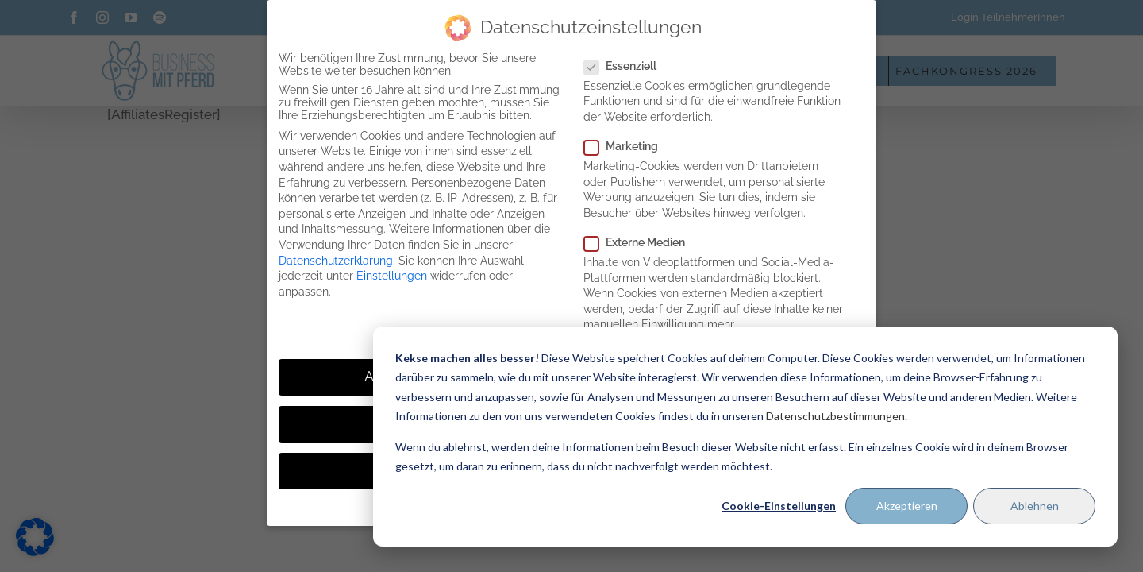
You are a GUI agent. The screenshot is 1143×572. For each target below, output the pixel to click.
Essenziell (626, 66)
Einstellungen (391, 275)
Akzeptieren (906, 505)
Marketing (627, 146)
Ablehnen (1034, 505)
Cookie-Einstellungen (779, 505)
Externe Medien (640, 242)
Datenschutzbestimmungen (835, 416)
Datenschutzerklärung (336, 260)
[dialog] (745, 437)
